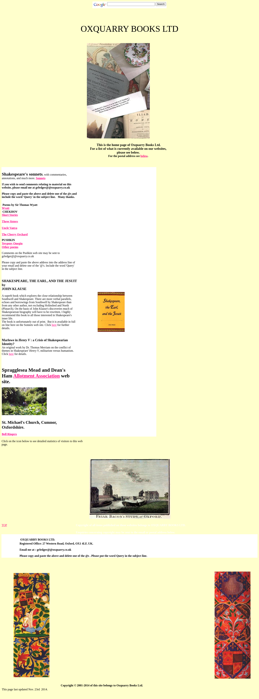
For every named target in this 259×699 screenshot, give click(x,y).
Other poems (10, 247)
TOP (4, 525)
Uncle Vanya (9, 227)
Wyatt (5, 208)
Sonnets (40, 178)
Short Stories (10, 214)
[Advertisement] (135, 625)
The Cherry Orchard (15, 234)
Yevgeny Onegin (12, 243)
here (54, 324)
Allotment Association (36, 376)
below (143, 156)
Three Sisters (10, 221)
